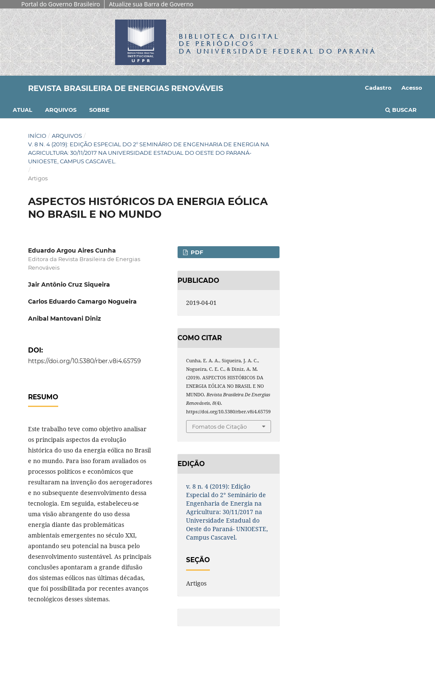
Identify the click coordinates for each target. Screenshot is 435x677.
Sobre (99, 109)
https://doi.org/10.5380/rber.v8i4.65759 (84, 361)
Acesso (411, 87)
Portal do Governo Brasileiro (60, 4)
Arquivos (60, 109)
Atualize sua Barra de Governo (151, 4)
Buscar (401, 109)
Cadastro (378, 87)
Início (37, 135)
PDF (196, 252)
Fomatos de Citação (219, 426)
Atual (22, 109)
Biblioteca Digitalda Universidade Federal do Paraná (278, 43)
